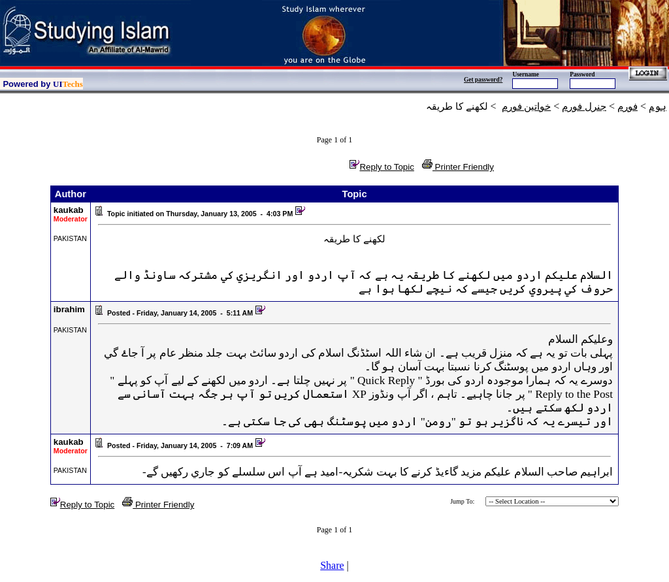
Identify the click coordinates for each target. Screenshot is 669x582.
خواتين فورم (526, 106)
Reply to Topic (382, 167)
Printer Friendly (458, 167)
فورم (627, 106)
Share (332, 565)
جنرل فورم (584, 106)
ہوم (657, 106)
